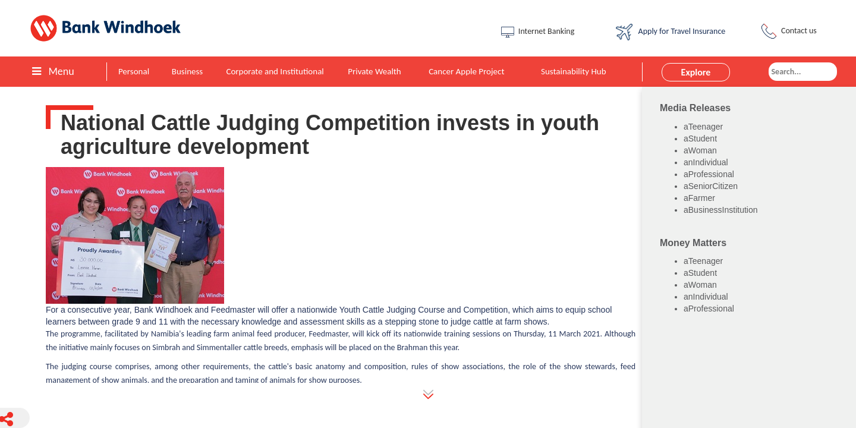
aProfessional (709, 174)
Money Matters (693, 243)
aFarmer (699, 198)
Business (187, 71)
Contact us (788, 31)
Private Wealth (374, 71)
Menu (53, 71)
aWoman (700, 150)
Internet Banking (537, 32)
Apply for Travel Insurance (670, 32)
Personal (133, 71)
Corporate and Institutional (274, 71)
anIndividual (706, 162)
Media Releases (695, 108)
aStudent (700, 138)
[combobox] (803, 71)
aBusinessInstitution (721, 210)
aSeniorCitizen (711, 186)
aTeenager (703, 126)
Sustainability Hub (573, 71)
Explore (696, 72)
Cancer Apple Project (466, 71)
